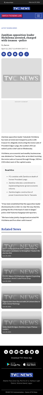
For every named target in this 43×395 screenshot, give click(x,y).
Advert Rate (9, 2)
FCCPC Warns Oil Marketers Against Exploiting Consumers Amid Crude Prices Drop (21, 277)
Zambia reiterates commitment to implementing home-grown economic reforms (23, 186)
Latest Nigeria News (9, 28)
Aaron (6, 45)
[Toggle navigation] (38, 15)
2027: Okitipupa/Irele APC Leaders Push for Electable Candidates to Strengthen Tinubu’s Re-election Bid (21, 250)
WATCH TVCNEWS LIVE (12, 15)
